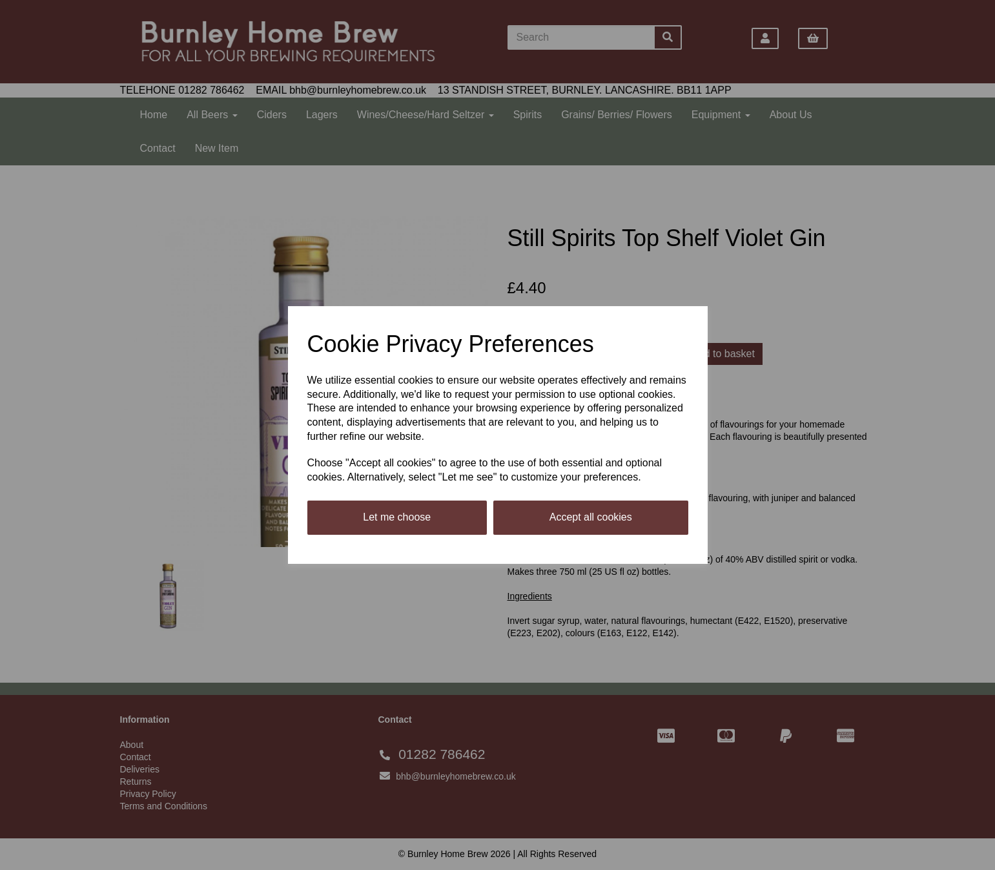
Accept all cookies (590, 517)
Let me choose (397, 517)
